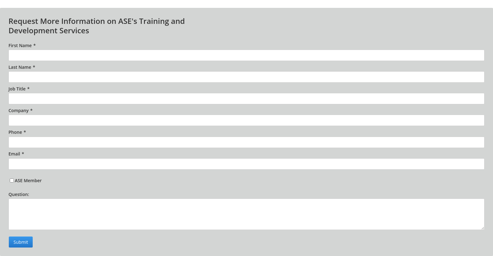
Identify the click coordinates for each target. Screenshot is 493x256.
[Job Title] (246, 98)
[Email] (246, 164)
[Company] (246, 120)
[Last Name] (246, 77)
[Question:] (246, 214)
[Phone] (246, 142)
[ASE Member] (12, 180)
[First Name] (246, 55)
